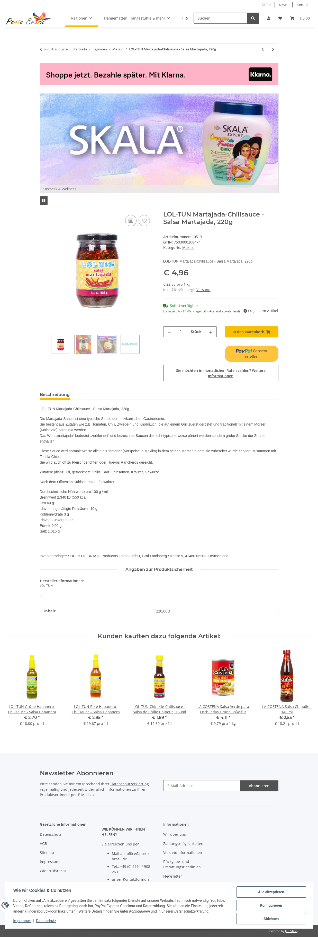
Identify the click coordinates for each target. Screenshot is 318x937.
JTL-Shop (291, 931)
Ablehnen (271, 919)
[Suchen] (220, 18)
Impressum (22, 921)
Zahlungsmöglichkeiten (183, 843)
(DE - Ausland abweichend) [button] (221, 311)
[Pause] (44, 200)
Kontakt (303, 4)
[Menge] (181, 332)
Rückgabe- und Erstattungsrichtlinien (182, 864)
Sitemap (47, 852)
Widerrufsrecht (53, 870)
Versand (203, 289)
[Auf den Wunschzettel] (144, 220)
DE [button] (264, 4)
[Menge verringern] (169, 332)
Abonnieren (259, 785)
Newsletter (172, 876)
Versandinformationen (182, 852)
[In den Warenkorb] (44, 208)
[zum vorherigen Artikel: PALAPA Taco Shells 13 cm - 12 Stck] (262, 49)
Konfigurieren (271, 905)
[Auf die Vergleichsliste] (131, 220)
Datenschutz (46, 921)
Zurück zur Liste (55, 49)
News (283, 4)
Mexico (188, 247)
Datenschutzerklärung (130, 783)
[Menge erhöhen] (210, 332)
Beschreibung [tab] (55, 394)
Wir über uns (174, 834)
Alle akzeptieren (271, 892)
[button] (268, 18)
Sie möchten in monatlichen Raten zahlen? (221, 373)
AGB (43, 843)
